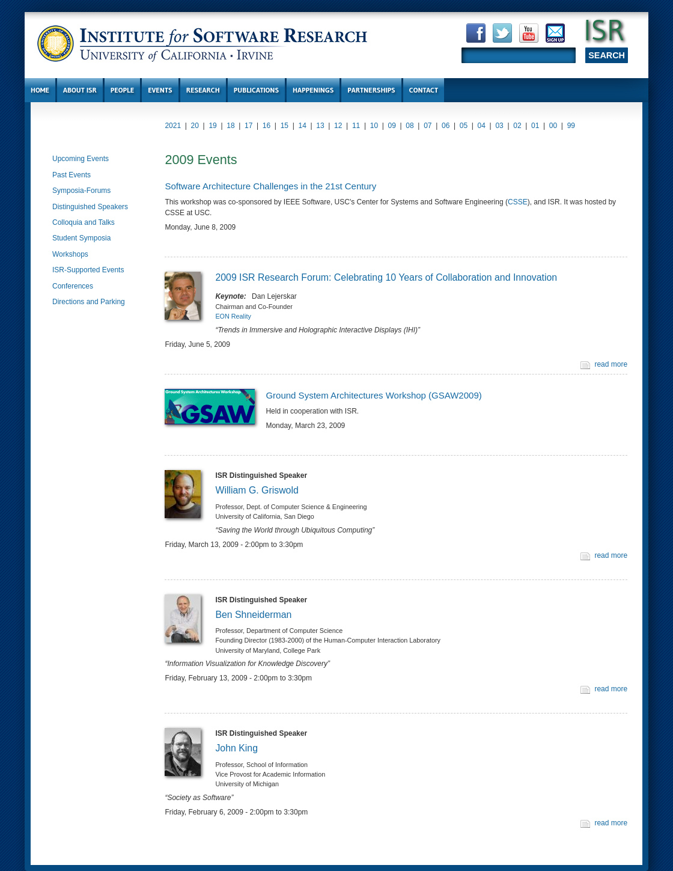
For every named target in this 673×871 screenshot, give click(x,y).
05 (463, 125)
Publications (256, 89)
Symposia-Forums (81, 190)
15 (284, 125)
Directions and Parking (88, 302)
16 (266, 125)
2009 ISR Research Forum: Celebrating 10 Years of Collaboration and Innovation (386, 277)
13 (320, 125)
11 (356, 125)
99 (571, 125)
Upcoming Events (80, 158)
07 (427, 125)
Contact (424, 89)
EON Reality (233, 316)
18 (230, 125)
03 (499, 125)
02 (517, 125)
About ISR (80, 89)
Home (40, 89)
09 (392, 125)
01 (535, 125)
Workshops (70, 254)
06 (445, 125)
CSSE (518, 202)
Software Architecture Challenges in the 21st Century (270, 186)
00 (553, 125)
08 (409, 125)
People (122, 89)
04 (482, 125)
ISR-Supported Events (88, 270)
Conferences (72, 286)
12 (338, 125)
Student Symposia (81, 238)
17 (248, 125)
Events (160, 89)
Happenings (313, 89)
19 (212, 125)
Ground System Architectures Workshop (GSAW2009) (373, 395)
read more (610, 364)
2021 (173, 125)
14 (302, 125)
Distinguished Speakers (90, 207)
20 (195, 125)
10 (374, 125)
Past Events (71, 175)
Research (203, 89)
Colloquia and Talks (83, 222)
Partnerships (371, 89)
